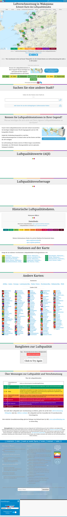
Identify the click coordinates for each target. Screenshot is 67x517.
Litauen (31, 308)
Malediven (32, 315)
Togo (55, 305)
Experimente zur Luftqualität (10, 460)
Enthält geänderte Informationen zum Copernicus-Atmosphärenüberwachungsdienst (38, 469)
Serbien (44, 326)
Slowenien (45, 333)
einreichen (45, 489)
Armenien (6, 299)
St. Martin (57, 293)
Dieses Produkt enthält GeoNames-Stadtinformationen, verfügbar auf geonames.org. (39, 460)
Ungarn (56, 317)
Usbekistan (57, 320)
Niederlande (45, 291)
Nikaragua (45, 293)
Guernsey (18, 306)
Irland (18, 317)
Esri (5, 49)
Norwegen (45, 296)
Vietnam (56, 326)
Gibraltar (18, 300)
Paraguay (44, 303)
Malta (30, 317)
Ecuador (5, 330)
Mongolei (31, 327)
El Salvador (6, 332)
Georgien (18, 298)
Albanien (5, 293)
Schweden (45, 322)
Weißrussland (58, 327)
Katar (17, 334)
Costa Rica (6, 324)
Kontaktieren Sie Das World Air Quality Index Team (13, 449)
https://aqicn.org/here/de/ (33, 65)
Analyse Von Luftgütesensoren (11, 461)
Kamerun (18, 329)
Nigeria (44, 292)
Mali (30, 316)
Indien (18, 312)
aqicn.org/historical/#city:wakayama (41, 223)
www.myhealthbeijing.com (57, 419)
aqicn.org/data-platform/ (33, 242)
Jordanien (19, 326)
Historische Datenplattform (10, 478)
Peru (43, 305)
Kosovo (31, 296)
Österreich (45, 299)
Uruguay (56, 319)
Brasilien (5, 315)
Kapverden (19, 332)
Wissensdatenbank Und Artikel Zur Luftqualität (11, 458)
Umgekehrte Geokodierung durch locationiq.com (35, 475)
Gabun (18, 295)
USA (55, 313)
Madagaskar (32, 310)
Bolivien (5, 312)
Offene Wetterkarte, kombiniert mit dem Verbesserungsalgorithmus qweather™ (37, 463)
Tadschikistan (58, 300)
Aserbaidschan (7, 300)
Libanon (31, 305)
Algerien (5, 295)
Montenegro (32, 329)
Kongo (31, 295)
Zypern (56, 329)
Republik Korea (46, 312)
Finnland (18, 291)
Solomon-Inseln (46, 334)
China (4, 323)
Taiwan (56, 302)
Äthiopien (6, 302)
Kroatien (31, 298)
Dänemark (6, 327)
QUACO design (32, 483)
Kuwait (31, 299)
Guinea (18, 308)
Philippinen (45, 306)
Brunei (5, 316)
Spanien (56, 291)
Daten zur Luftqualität (9, 467)
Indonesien (19, 313)
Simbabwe (45, 329)
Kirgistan (31, 292)
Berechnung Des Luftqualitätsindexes (12, 468)
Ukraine (56, 316)
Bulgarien (6, 317)
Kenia (30, 291)
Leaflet (1, 48)
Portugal (44, 309)
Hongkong (19, 310)
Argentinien (6, 298)
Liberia (31, 306)
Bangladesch (6, 306)
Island (18, 319)
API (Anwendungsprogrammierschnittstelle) (14, 476)
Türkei (56, 310)
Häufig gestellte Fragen (10, 464)
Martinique (32, 320)
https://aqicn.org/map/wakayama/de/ (33, 52)
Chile (4, 322)
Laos (30, 300)
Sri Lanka (57, 292)
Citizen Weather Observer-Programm (37, 465)
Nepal (30, 332)
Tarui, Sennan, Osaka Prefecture (53, 260)
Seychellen (45, 327)
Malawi (31, 312)
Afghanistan (6, 291)
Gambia (18, 296)
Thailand (57, 303)
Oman (43, 298)
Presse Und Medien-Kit (9, 451)
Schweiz (44, 323)
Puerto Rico (45, 310)
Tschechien (57, 309)
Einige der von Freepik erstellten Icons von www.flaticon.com (38, 472)
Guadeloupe (19, 303)
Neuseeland (32, 334)
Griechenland (20, 302)
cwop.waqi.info (31, 466)
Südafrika (57, 298)
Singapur (44, 330)
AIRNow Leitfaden (22, 413)
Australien (6, 303)
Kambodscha (19, 327)
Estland (5, 334)
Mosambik (32, 330)
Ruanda (44, 315)
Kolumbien (32, 293)
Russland (44, 317)
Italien (18, 322)
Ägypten (5, 292)
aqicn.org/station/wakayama (40, 225)
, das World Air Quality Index (38, 432)
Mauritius (31, 322)
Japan (17, 323)
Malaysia (31, 313)
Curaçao (5, 326)
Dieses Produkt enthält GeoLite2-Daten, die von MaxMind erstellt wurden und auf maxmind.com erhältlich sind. (39, 456)
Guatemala (19, 305)
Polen (43, 308)
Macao (31, 309)
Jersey (17, 324)
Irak (17, 315)
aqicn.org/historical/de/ (32, 240)
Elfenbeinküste (7, 333)
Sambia (44, 319)
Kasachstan (19, 333)
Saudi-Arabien (46, 320)
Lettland (31, 303)
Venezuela (57, 322)
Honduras (19, 309)
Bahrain (5, 305)
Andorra (5, 296)
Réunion (44, 313)
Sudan (56, 299)
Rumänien (45, 316)
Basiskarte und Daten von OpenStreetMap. (38, 478)
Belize (5, 309)
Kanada (18, 330)
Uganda (56, 315)
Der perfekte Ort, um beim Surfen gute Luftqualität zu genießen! (37, 480)
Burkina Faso (7, 320)
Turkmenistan (58, 312)
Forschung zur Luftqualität (11, 455)
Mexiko (31, 324)
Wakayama (7, 255)
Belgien (5, 308)
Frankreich (19, 292)
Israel (17, 320)
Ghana (18, 299)
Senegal (44, 324)
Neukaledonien (33, 333)
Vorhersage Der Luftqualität (10, 470)
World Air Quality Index (56, 429)
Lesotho (31, 302)
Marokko (31, 319)
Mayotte (31, 323)
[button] (2, 12)
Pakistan (44, 300)
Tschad (56, 308)
